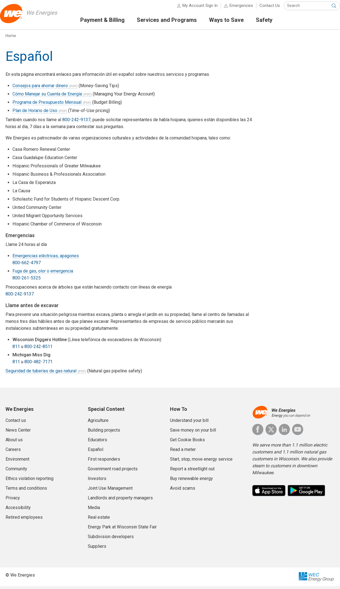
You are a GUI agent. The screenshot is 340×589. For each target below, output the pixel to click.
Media (94, 510)
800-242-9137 (76, 122)
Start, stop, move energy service (201, 462)
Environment (17, 462)
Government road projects (113, 471)
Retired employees (24, 520)
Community (16, 471)
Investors (97, 481)
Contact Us (264, 8)
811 (16, 349)
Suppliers (97, 549)
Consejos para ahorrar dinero (40, 88)
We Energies (49, 15)
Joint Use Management (110, 491)
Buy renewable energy (191, 481)
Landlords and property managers (120, 500)
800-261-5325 (26, 280)
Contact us (16, 423)
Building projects (104, 432)
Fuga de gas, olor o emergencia (42, 273)
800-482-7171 (38, 364)
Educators (97, 442)
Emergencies (236, 8)
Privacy (13, 500)
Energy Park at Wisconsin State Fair (122, 529)
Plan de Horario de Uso (34, 113)
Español (95, 452)
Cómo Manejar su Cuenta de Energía (47, 96)
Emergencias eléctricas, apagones (45, 258)
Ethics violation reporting (29, 481)
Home (11, 38)
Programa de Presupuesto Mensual (46, 105)
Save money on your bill (193, 432)
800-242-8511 (38, 349)
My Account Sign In (194, 8)
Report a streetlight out (192, 471)
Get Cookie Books (187, 442)
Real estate (99, 520)
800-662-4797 (26, 265)
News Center (18, 432)
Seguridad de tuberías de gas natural (41, 373)
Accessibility (18, 510)
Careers (13, 452)
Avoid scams (182, 491)
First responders (104, 462)
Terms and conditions (26, 491)
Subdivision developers (111, 539)
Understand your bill (189, 423)
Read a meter (183, 452)
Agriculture (98, 423)
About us (14, 442)
